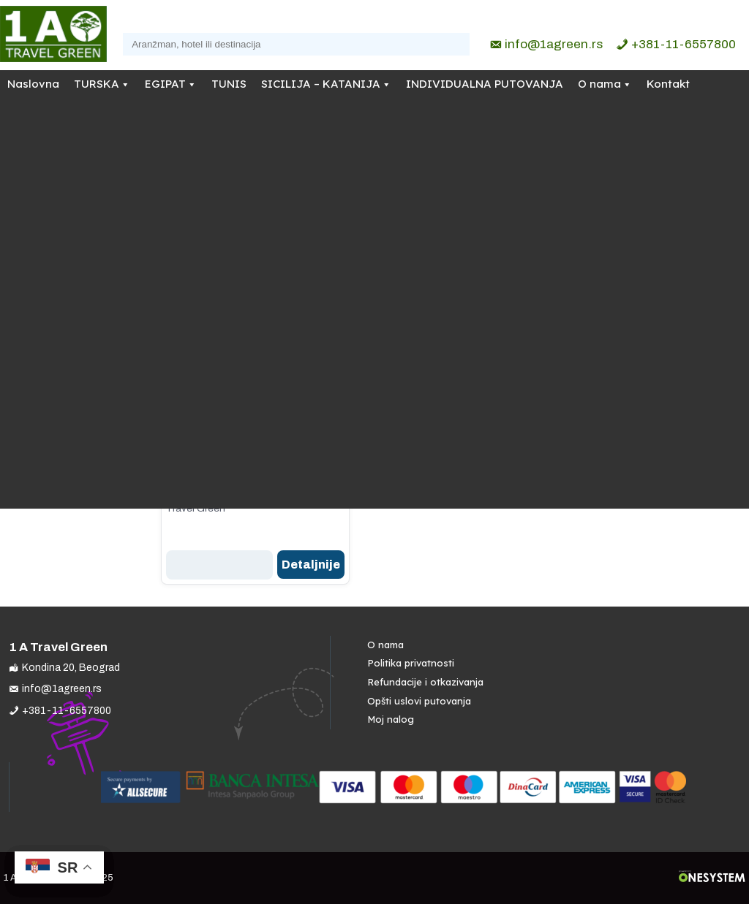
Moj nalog (390, 719)
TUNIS (228, 84)
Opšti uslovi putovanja (419, 701)
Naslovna (33, 84)
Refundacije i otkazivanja (425, 682)
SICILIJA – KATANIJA (320, 84)
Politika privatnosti (410, 663)
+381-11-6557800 (683, 44)
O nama (599, 84)
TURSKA (96, 84)
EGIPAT (165, 84)
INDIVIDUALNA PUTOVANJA (484, 84)
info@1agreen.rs (554, 44)
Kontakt (668, 84)
